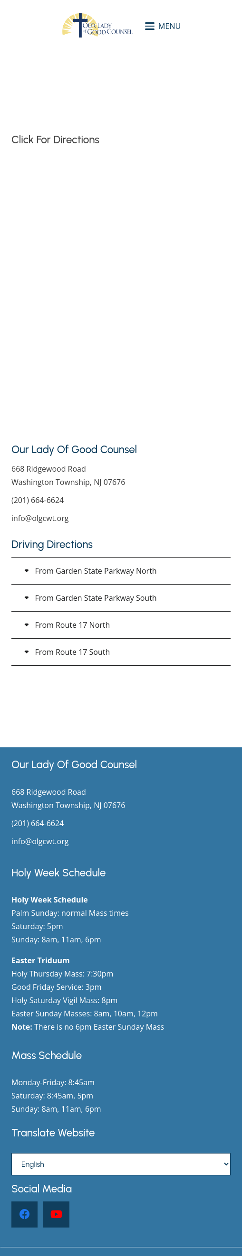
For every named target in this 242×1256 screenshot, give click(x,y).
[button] (163, 26)
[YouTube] (56, 1214)
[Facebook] (24, 1214)
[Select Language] (121, 1164)
